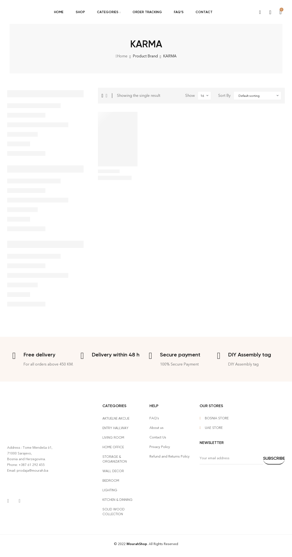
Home (122, 56)
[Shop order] (257, 95)
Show (190, 95)
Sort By (224, 95)
